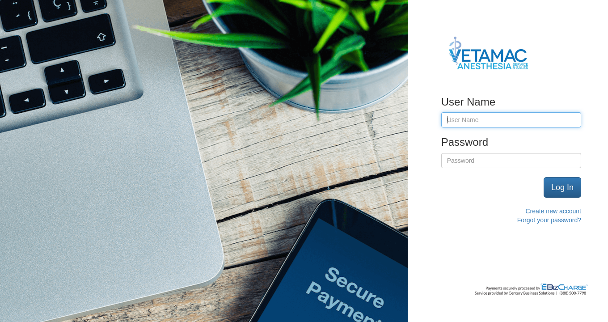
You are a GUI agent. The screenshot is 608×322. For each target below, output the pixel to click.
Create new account (553, 211)
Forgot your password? (549, 220)
